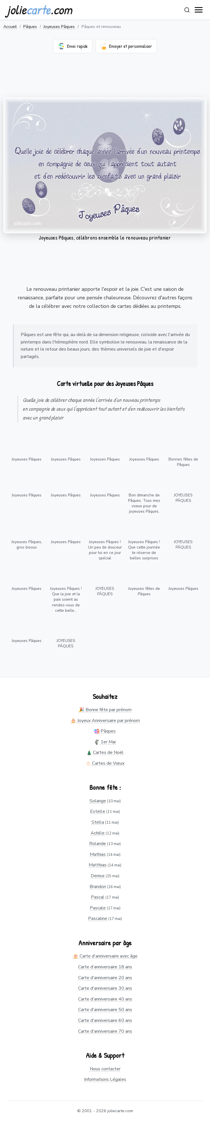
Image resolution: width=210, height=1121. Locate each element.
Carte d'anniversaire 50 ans (105, 1010)
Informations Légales (105, 1079)
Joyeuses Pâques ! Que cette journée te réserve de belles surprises (144, 550)
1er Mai (105, 742)
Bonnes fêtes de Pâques (183, 462)
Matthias (98, 865)
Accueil (10, 26)
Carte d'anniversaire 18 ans (105, 967)
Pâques (30, 26)
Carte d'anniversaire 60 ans (105, 1020)
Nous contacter (105, 1069)
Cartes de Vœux (105, 763)
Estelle (97, 811)
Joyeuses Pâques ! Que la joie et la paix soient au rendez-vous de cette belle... (66, 599)
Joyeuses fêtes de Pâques (144, 591)
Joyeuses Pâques (59, 26)
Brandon (98, 886)
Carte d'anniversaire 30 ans (105, 988)
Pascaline (97, 918)
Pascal (97, 897)
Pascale (98, 908)
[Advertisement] (105, 79)
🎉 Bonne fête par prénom (105, 710)
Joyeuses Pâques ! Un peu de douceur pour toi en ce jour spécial (105, 550)
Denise (98, 876)
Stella (98, 822)
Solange (98, 801)
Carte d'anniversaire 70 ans (105, 1031)
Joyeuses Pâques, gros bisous (26, 544)
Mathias (98, 854)
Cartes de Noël (105, 752)
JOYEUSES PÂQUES (183, 497)
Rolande (97, 843)
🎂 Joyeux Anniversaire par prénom (105, 720)
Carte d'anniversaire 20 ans (105, 978)
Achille (98, 833)
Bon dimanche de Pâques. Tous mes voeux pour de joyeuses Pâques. (144, 503)
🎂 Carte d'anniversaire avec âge (105, 956)
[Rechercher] (187, 10)
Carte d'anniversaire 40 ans (105, 999)
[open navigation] (199, 10)
